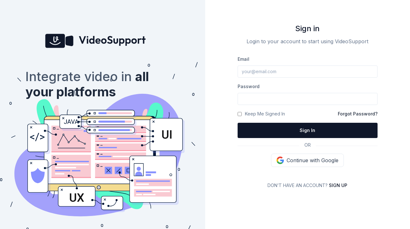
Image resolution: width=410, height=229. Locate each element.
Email (243, 59)
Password (249, 86)
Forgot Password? (358, 113)
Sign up (338, 185)
